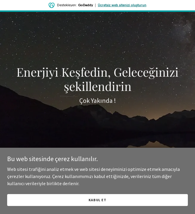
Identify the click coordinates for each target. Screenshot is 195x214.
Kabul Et (97, 200)
